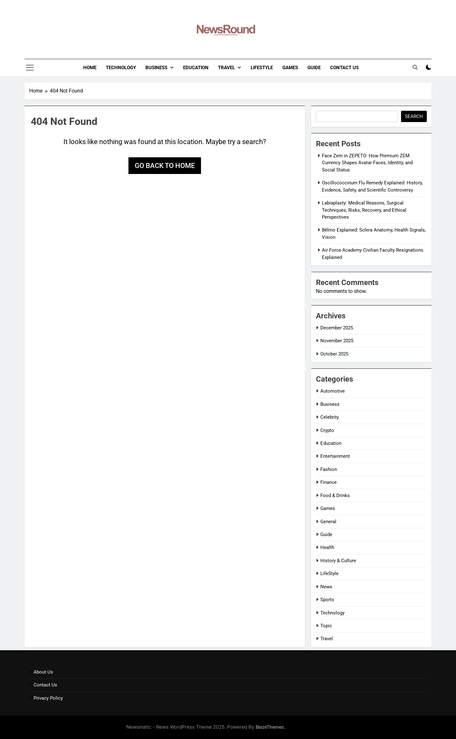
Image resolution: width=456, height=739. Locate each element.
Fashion (328, 469)
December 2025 (336, 328)
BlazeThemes (270, 727)
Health (327, 547)
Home (89, 67)
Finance (328, 482)
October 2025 (334, 354)
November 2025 (336, 341)
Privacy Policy (48, 698)
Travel (226, 67)
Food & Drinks (335, 495)
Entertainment (335, 456)
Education (196, 67)
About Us (43, 672)
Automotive (332, 391)
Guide (314, 67)
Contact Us (344, 67)
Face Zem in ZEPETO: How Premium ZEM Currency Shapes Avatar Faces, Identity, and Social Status (367, 163)
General (328, 521)
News (326, 587)
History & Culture (338, 560)
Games (290, 67)
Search (414, 116)
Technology (121, 67)
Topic (326, 626)
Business (156, 67)
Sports (327, 599)
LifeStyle (262, 67)
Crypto (327, 430)
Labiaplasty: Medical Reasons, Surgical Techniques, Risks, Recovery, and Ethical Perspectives (364, 210)
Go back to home (165, 166)
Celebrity (329, 417)
